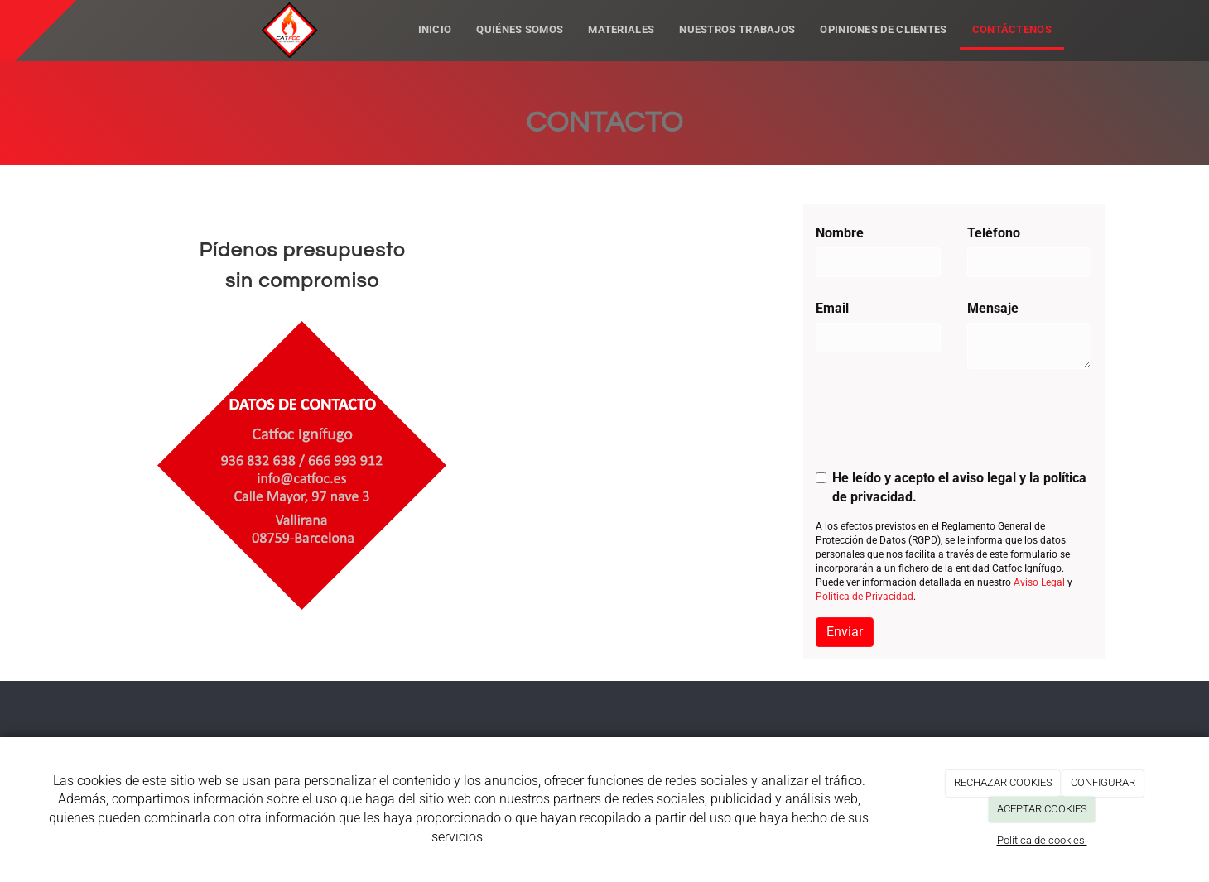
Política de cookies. (1042, 840)
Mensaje (993, 308)
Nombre (840, 233)
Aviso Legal (1039, 582)
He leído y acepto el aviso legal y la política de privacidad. (951, 487)
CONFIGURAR (1103, 782)
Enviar (844, 632)
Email (832, 308)
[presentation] (941, 424)
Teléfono (993, 233)
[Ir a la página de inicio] (223, 20)
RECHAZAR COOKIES (1003, 782)
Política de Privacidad (864, 596)
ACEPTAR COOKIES (1042, 809)
